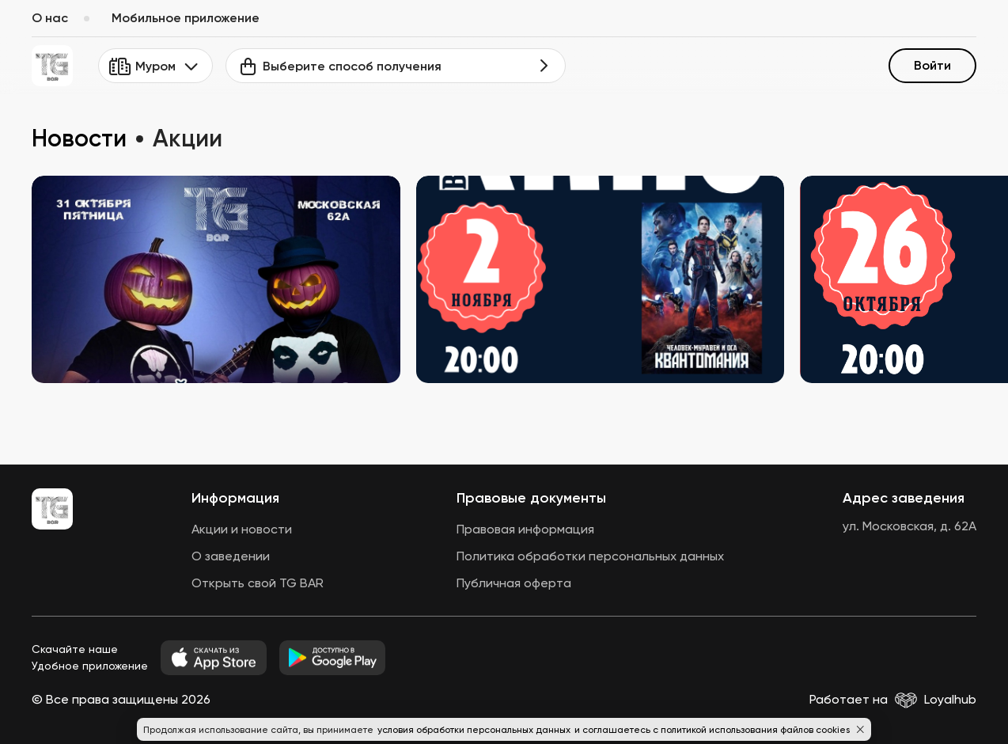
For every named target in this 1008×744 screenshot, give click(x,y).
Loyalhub (950, 699)
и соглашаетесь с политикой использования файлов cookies (712, 729)
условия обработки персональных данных (475, 729)
